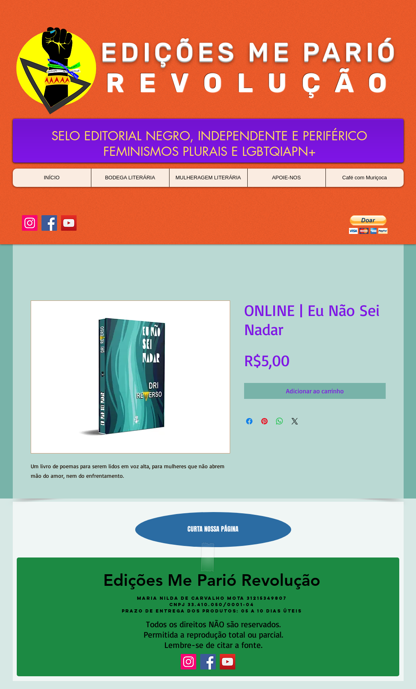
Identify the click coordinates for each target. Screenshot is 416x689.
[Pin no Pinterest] (264, 421)
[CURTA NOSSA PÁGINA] (213, 529)
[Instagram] (29, 223)
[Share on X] (295, 421)
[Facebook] (49, 223)
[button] (368, 224)
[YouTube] (69, 223)
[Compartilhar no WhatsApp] (279, 421)
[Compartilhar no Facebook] (249, 421)
